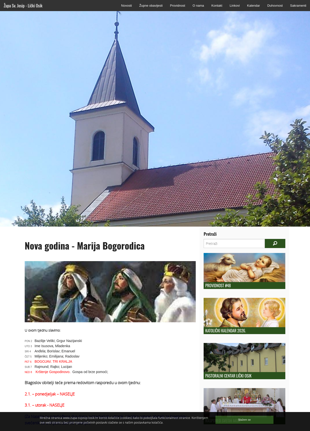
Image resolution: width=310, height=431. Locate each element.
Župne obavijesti (151, 5)
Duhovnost (275, 5)
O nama (198, 5)
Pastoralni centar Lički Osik (228, 376)
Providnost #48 (218, 285)
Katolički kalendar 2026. (225, 331)
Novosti (126, 5)
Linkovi (235, 5)
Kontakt (216, 5)
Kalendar (253, 5)
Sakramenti (298, 5)
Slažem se (244, 419)
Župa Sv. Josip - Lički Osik (23, 5)
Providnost (177, 5)
